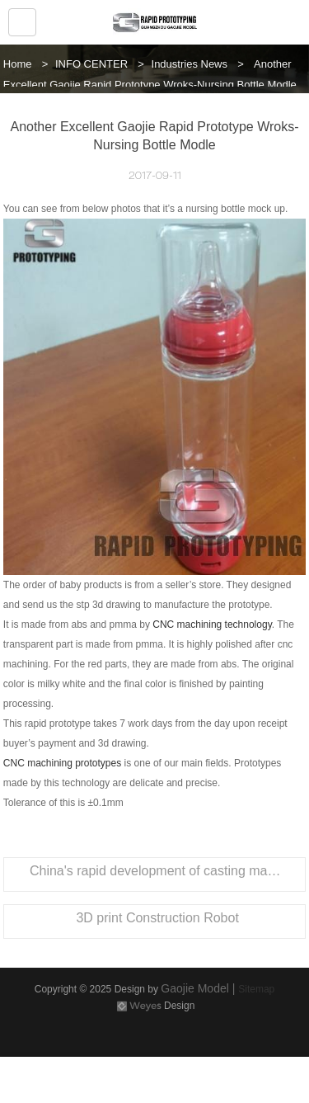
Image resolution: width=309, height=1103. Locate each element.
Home (17, 64)
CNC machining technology (212, 624)
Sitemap (256, 989)
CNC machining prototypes (62, 763)
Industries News (189, 64)
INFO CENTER (91, 64)
